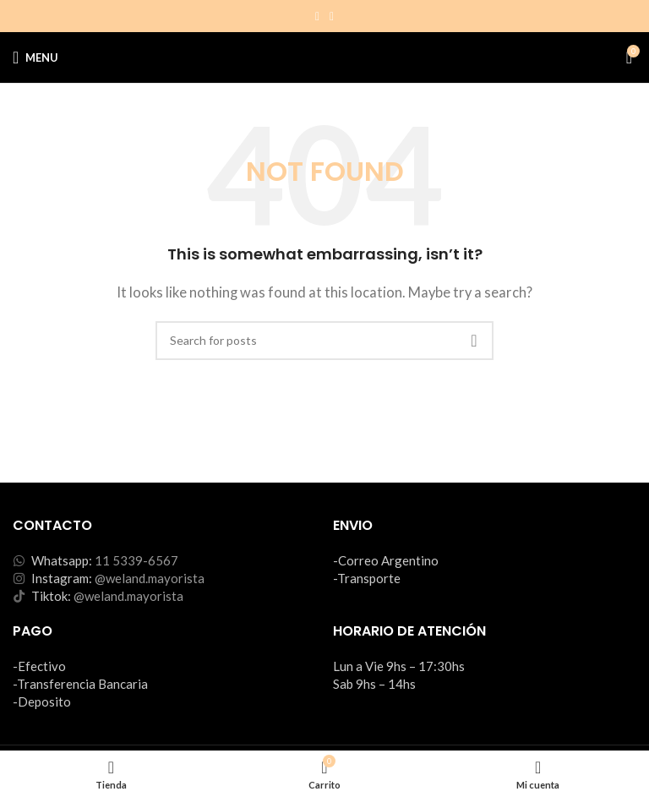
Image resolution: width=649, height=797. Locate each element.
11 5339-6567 (136, 560)
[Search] (324, 340)
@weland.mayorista (150, 578)
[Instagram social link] (317, 16)
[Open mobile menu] (35, 57)
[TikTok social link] (331, 16)
